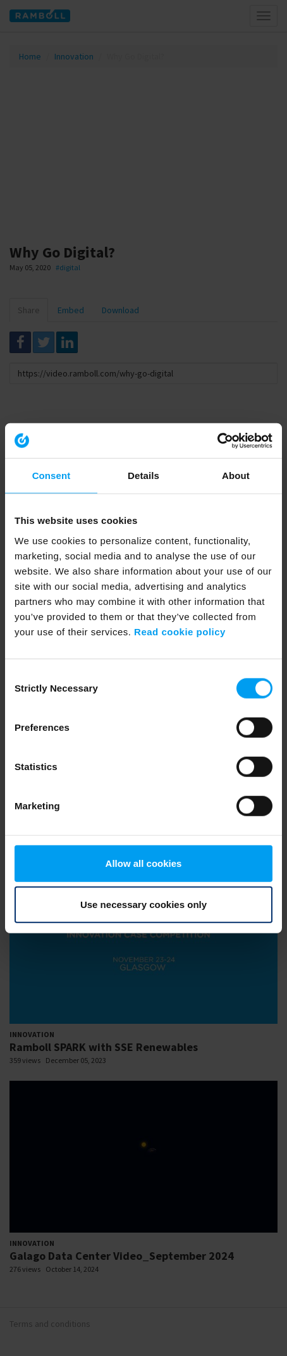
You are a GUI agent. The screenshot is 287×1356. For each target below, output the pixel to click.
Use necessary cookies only (143, 904)
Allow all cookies (144, 862)
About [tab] (236, 475)
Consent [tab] (51, 475)
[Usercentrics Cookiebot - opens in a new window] (217, 440)
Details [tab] (143, 475)
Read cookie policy (180, 631)
